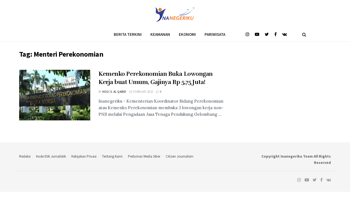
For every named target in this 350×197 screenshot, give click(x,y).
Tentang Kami (112, 156)
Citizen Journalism (179, 156)
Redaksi (25, 156)
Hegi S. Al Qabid (114, 92)
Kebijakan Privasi (84, 156)
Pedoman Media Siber (144, 156)
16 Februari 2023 (141, 92)
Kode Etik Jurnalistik (51, 156)
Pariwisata (215, 34)
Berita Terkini (128, 34)
